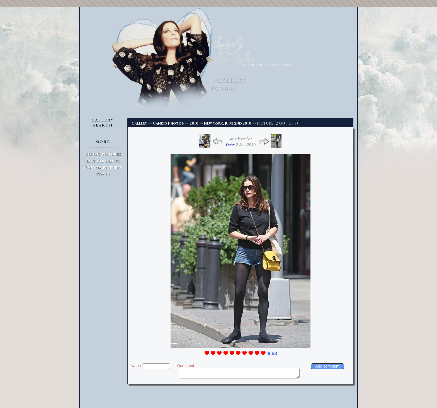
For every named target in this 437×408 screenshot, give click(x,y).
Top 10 (103, 174)
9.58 (272, 353)
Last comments (103, 161)
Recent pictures (103, 154)
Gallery (139, 123)
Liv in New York (240, 138)
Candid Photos (168, 123)
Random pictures (103, 167)
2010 (194, 123)
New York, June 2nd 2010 (227, 123)
